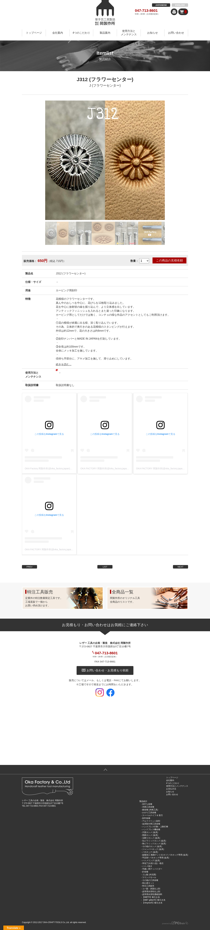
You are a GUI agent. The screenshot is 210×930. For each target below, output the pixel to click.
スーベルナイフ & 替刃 (152, 815)
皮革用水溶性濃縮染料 (152, 894)
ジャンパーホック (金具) (153, 849)
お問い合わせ (176, 32)
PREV (29, 567)
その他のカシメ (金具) (152, 846)
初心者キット (148, 883)
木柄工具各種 (148, 807)
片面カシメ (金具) (150, 832)
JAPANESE (161, 5)
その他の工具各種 (150, 880)
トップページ (34, 32)
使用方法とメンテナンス (129, 33)
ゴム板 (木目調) (149, 874)
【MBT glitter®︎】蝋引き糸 (153, 900)
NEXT (180, 567)
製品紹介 (143, 801)
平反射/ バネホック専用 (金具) (155, 858)
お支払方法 (171, 789)
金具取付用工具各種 (151, 824)
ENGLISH (180, 5)
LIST (105, 567)
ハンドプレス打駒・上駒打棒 (155, 826)
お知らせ (152, 32)
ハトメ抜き (147, 866)
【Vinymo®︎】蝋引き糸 (152, 903)
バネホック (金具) (150, 852)
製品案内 (105, 32)
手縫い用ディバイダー (152, 869)
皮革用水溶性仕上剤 (151, 891)
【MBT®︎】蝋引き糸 (151, 897)
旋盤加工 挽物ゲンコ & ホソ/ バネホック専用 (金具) (165, 855)
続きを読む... (63, 364)
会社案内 (57, 32)
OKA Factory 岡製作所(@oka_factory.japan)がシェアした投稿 (57, 468)
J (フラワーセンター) (105, 85)
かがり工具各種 (149, 812)
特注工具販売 (148, 886)
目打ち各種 (147, 804)
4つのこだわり (81, 32)
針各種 (145, 872)
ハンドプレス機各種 (151, 829)
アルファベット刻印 (151, 821)
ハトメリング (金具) (151, 860)
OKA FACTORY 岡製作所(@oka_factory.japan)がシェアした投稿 (113, 468)
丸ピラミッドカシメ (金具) (154, 841)
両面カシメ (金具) (150, 835)
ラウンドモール (149, 877)
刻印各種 (146, 818)
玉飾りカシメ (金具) (151, 838)
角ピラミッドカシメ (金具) (154, 843)
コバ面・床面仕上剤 (151, 889)
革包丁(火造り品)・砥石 (152, 863)
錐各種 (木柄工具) (150, 810)
